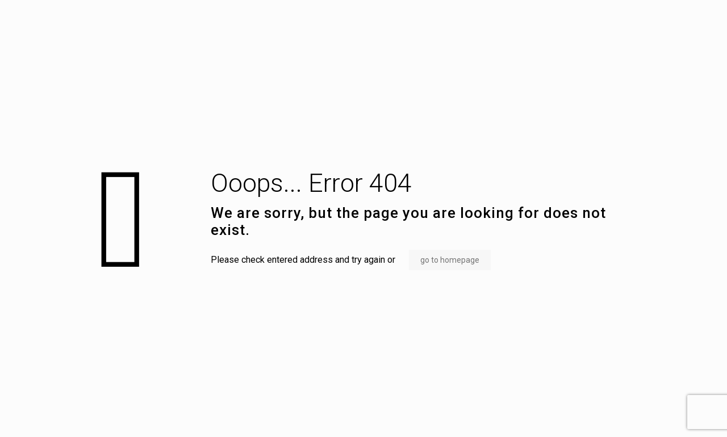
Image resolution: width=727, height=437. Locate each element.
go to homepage (449, 259)
